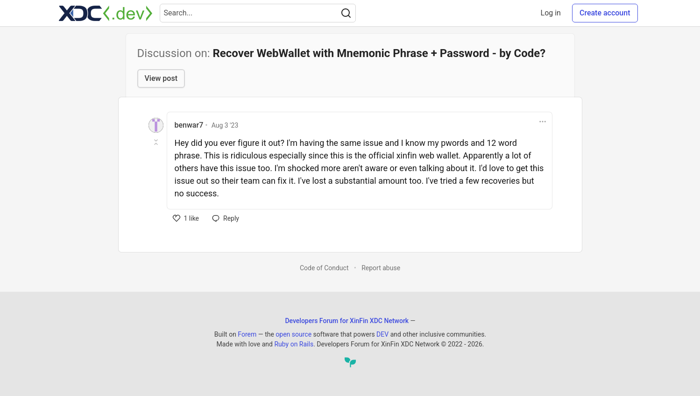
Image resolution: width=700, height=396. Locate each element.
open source (293, 334)
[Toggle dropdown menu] (542, 121)
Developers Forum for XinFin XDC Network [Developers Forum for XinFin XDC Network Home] (347, 320)
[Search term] (258, 13)
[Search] (346, 13)
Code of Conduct (324, 268)
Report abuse (380, 268)
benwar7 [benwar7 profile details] (189, 125)
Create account (605, 12)
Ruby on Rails (293, 344)
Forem (247, 334)
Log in (551, 12)
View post (161, 78)
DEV (382, 334)
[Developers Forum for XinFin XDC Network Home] (105, 13)
